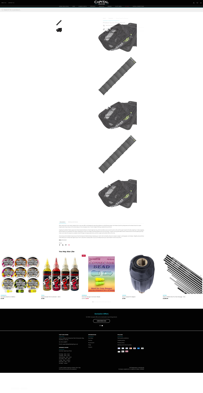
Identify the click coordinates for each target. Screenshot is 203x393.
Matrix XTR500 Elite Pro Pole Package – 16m (174, 179)
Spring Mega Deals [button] (64, 6)
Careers (90, 230)
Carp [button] (73, 6)
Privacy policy (121, 225)
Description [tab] (62, 104)
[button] (197, 3)
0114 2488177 (64, 224)
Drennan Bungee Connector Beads (91, 179)
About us (3, 2)
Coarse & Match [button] (82, 6)
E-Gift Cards (118, 6)
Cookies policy (121, 223)
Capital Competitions (138, 6)
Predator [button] (101, 6)
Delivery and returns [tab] (73, 104)
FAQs (89, 227)
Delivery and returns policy (125, 227)
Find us (90, 223)
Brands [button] (110, 6)
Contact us (11, 2)
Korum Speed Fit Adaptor (129, 179)
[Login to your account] (193, 3)
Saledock (74, 251)
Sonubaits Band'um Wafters (8, 179)
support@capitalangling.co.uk (70, 227)
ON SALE (127, 6)
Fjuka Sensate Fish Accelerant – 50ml (50, 179)
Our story (90, 220)
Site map (78, 250)
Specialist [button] (92, 6)
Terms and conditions (123, 220)
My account (91, 225)
